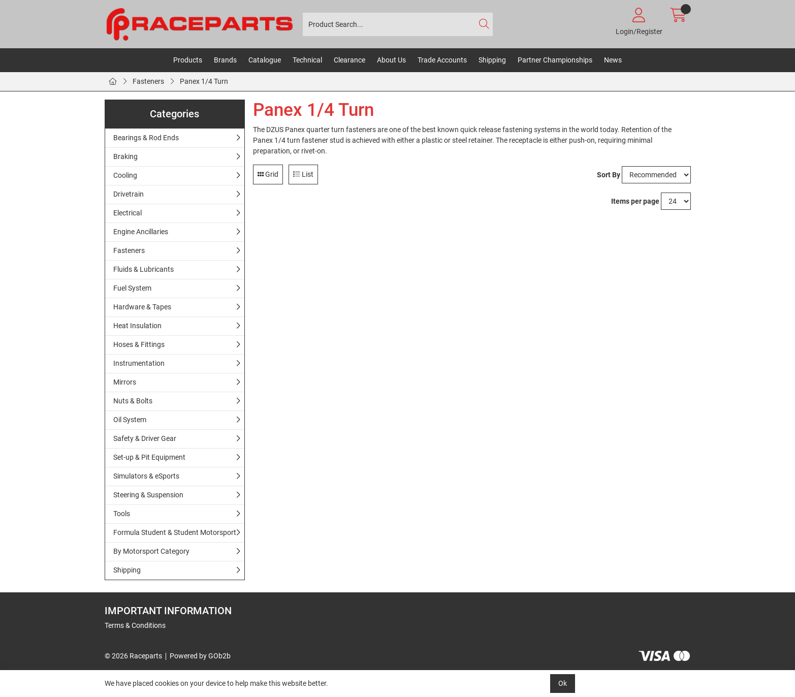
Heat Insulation (137, 326)
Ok (562, 683)
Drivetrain (128, 194)
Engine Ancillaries (140, 232)
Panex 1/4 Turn (204, 81)
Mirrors (124, 382)
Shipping (492, 60)
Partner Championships (555, 60)
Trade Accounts (442, 60)
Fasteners (148, 81)
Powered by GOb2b (200, 656)
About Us (391, 60)
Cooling (125, 175)
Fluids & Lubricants (143, 269)
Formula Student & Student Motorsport (174, 532)
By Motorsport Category (151, 551)
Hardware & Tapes (142, 307)
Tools (121, 514)
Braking (125, 156)
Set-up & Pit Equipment (149, 457)
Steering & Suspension (148, 495)
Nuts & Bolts (132, 401)
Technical (307, 60)
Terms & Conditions (135, 625)
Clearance (349, 60)
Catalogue (264, 60)
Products (187, 60)
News (613, 60)
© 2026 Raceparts (133, 656)
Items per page (635, 201)
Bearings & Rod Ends (146, 138)
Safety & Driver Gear (144, 438)
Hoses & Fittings (139, 344)
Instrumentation (139, 363)
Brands (225, 60)
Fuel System (132, 288)
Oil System (129, 420)
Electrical (127, 213)
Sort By (608, 175)
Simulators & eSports (146, 476)
